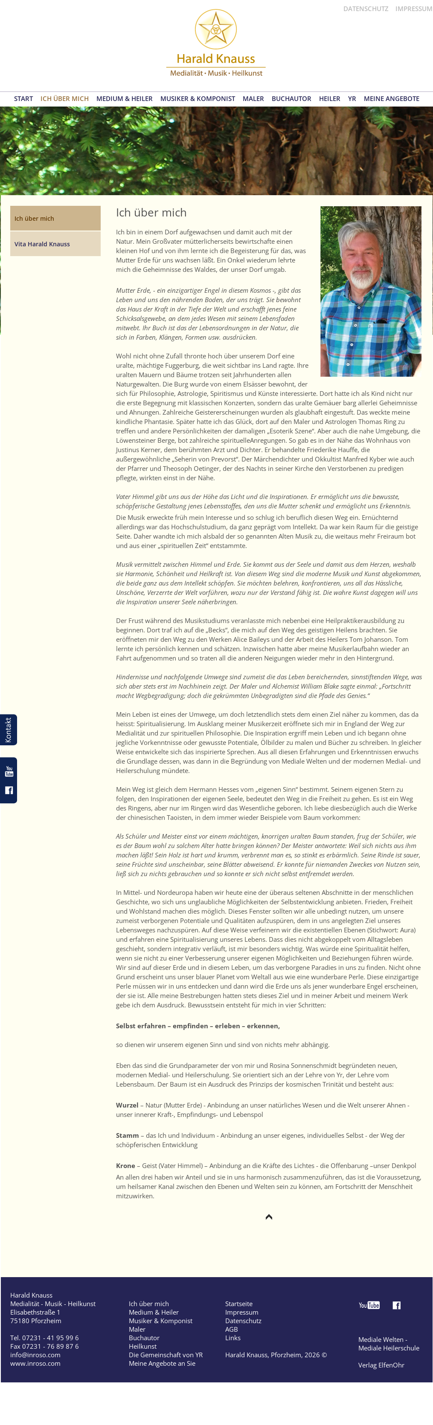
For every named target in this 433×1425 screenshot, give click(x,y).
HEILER (329, 98)
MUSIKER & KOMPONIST (197, 98)
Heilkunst (143, 1346)
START (23, 98)
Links (233, 1337)
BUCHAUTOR (291, 98)
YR (352, 98)
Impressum (242, 1312)
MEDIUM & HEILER (124, 98)
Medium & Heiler (154, 1312)
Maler (137, 1329)
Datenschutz (243, 1320)
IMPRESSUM (414, 8)
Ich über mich (149, 1303)
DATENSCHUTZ (366, 8)
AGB (231, 1329)
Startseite (239, 1303)
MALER (253, 98)
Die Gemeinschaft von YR (166, 1354)
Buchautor (144, 1337)
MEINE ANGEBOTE (391, 98)
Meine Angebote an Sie (162, 1363)
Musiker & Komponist (160, 1320)
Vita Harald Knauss (42, 244)
